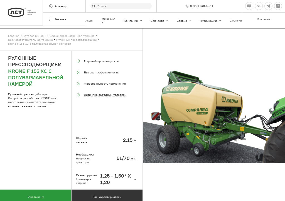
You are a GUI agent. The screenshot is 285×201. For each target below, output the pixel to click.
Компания (133, 20)
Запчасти (160, 20)
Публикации (211, 20)
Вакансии (236, 20)
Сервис (184, 20)
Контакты (263, 19)
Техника (57, 19)
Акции (89, 20)
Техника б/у (108, 20)
